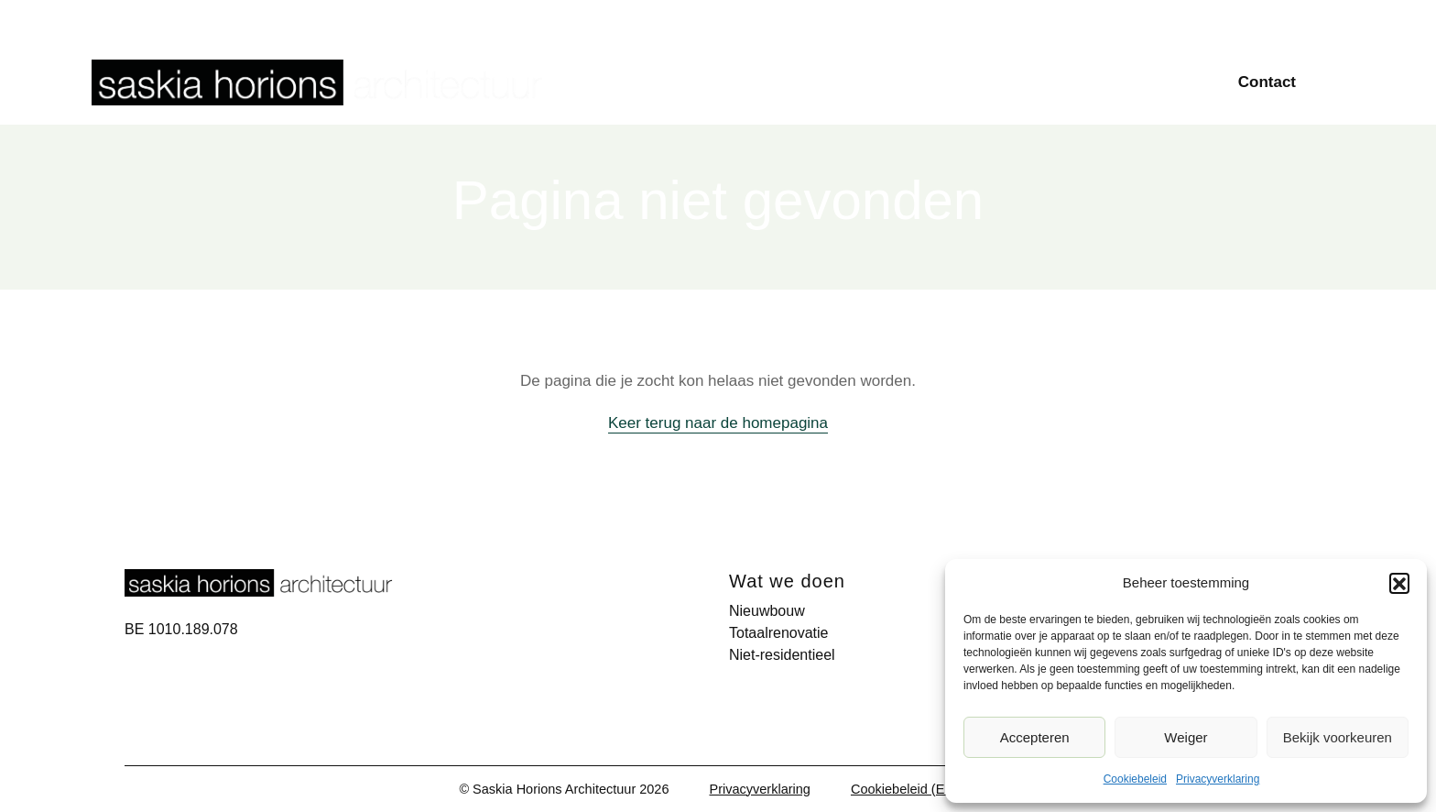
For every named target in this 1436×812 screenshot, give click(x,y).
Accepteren (1035, 737)
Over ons (1209, 18)
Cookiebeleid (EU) (905, 789)
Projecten (1034, 18)
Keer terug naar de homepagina (718, 423)
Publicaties (1122, 18)
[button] (1399, 583)
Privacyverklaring (1217, 779)
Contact (1267, 82)
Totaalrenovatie (966, 81)
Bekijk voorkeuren (1337, 737)
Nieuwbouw (835, 81)
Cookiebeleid (1135, 779)
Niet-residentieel (1114, 81)
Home (735, 81)
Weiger (1185, 737)
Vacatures (1293, 18)
